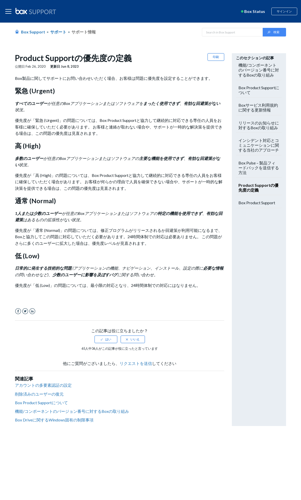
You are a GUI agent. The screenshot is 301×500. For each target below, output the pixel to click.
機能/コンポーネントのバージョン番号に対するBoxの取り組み (72, 411)
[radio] (106, 339)
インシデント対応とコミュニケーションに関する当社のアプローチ (258, 145)
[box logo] (35, 11)
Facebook (18, 311)
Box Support (33, 31)
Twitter (25, 311)
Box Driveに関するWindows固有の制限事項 (54, 419)
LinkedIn (32, 311)
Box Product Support (256, 202)
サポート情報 (83, 31)
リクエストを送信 (136, 363)
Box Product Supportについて (41, 402)
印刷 (216, 57)
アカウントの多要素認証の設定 (43, 385)
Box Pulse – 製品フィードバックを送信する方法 (258, 167)
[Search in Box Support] (232, 32)
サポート (58, 31)
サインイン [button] (284, 11)
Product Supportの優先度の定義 (258, 187)
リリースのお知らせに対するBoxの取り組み (258, 125)
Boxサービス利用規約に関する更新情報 (258, 107)
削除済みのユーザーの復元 (39, 394)
